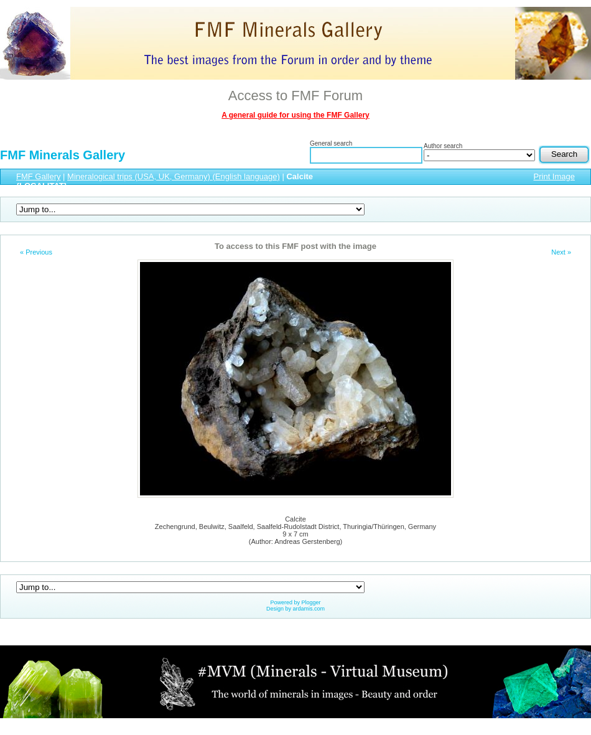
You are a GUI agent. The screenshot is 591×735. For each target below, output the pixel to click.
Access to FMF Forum (295, 95)
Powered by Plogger (295, 602)
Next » (561, 252)
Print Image (554, 176)
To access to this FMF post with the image (295, 246)
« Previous (36, 252)
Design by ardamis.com (295, 609)
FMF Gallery (38, 176)
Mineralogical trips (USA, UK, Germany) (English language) (173, 176)
